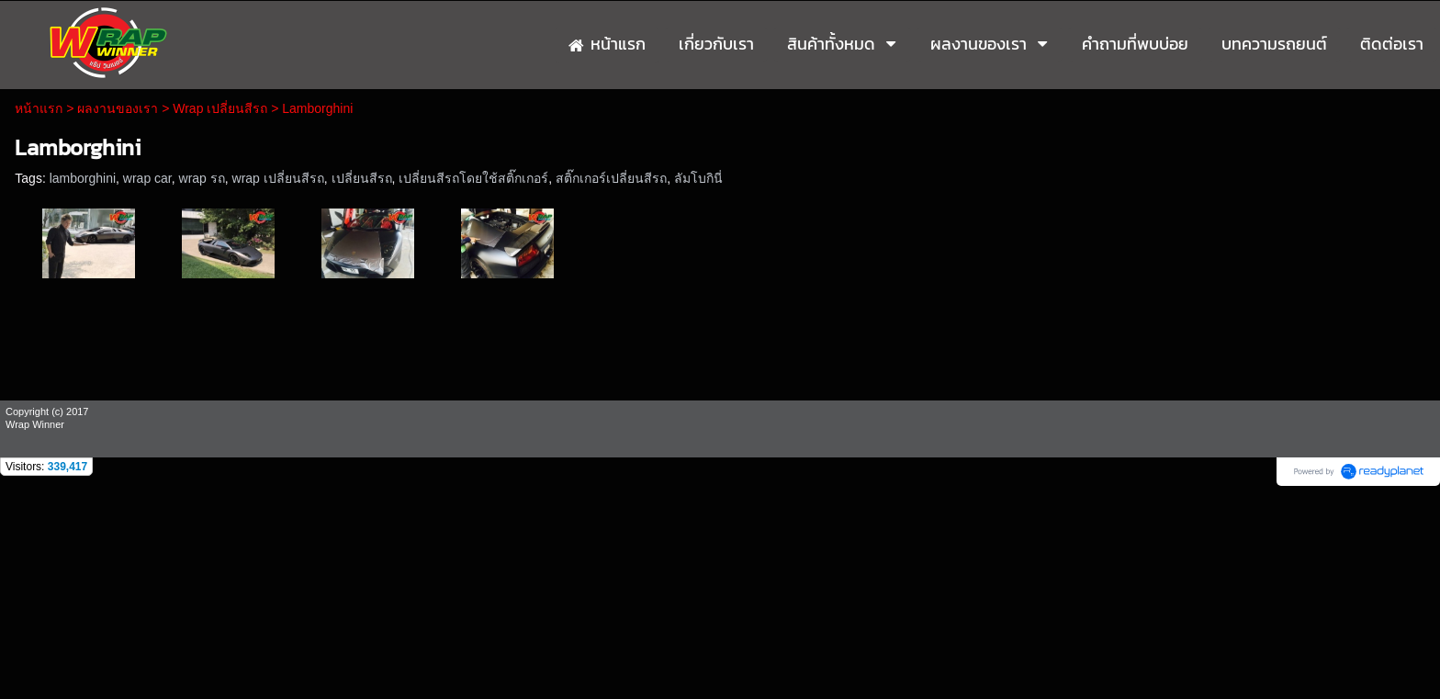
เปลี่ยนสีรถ (362, 178)
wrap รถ (202, 178)
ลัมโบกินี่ (698, 178)
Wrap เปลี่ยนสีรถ (220, 108)
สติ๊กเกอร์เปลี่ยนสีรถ (611, 178)
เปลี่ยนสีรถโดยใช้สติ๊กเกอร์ (473, 178)
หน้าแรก (38, 108)
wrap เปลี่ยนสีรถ (278, 178)
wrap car (147, 178)
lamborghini (83, 178)
